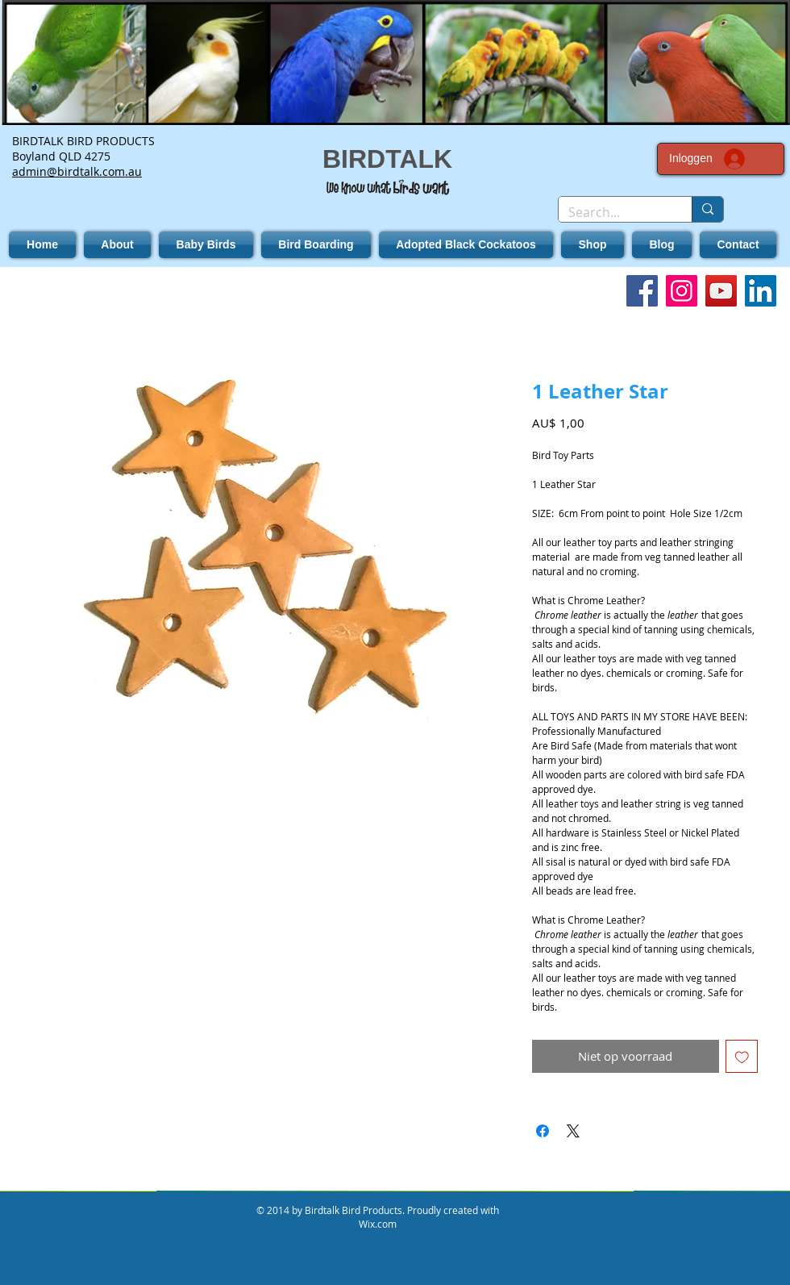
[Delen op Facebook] (542, 1131)
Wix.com (378, 1223)
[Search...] (613, 212)
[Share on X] (573, 1131)
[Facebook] (642, 291)
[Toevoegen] (742, 1056)
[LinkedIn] (760, 291)
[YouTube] (721, 291)
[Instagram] (681, 291)
